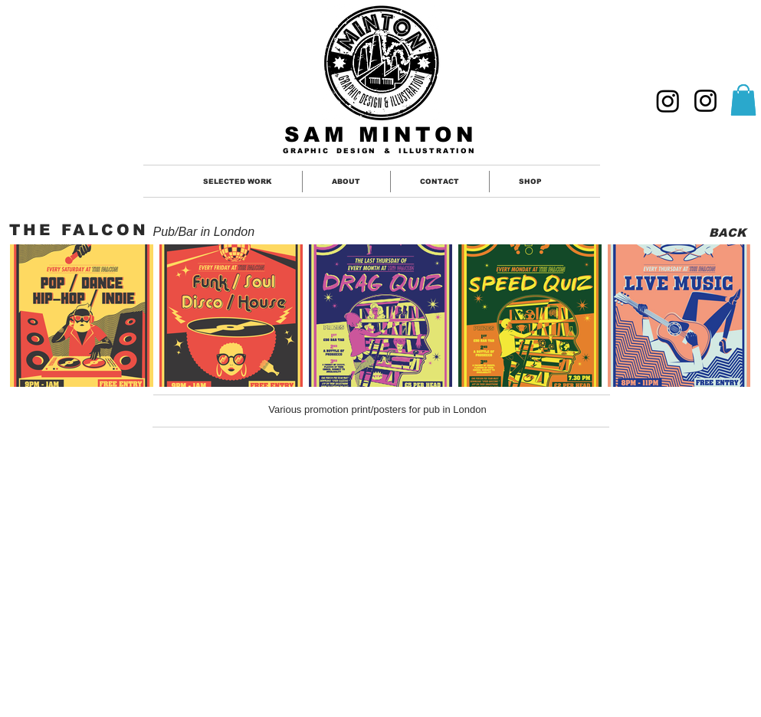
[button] (743, 100)
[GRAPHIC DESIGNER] (668, 101)
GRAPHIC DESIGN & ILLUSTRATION (379, 151)
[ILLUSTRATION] (705, 101)
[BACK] (728, 232)
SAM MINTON (380, 134)
